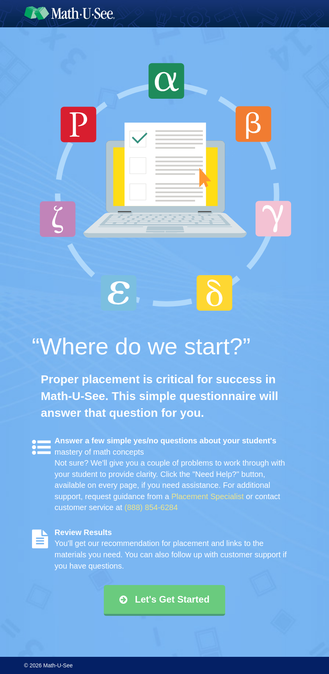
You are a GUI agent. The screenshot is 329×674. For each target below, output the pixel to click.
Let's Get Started (164, 599)
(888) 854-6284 (151, 507)
